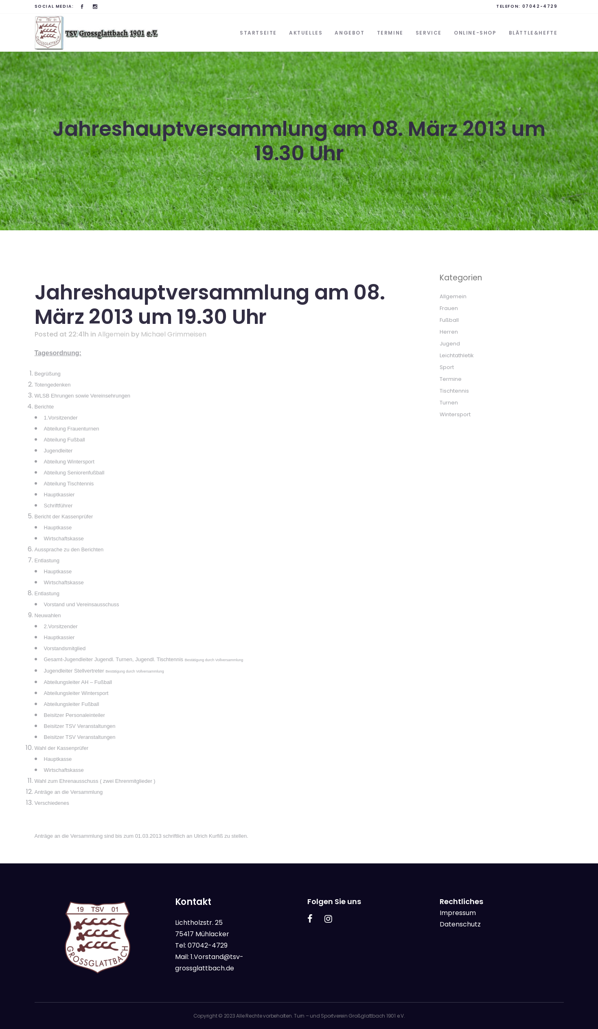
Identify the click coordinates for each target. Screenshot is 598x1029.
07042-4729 (540, 6)
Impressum (458, 913)
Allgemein (113, 334)
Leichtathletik (457, 355)
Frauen (449, 308)
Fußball (449, 320)
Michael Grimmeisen (173, 334)
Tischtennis (454, 391)
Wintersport (455, 414)
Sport (447, 367)
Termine (451, 379)
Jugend (450, 343)
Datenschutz (460, 924)
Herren (449, 332)
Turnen (449, 402)
